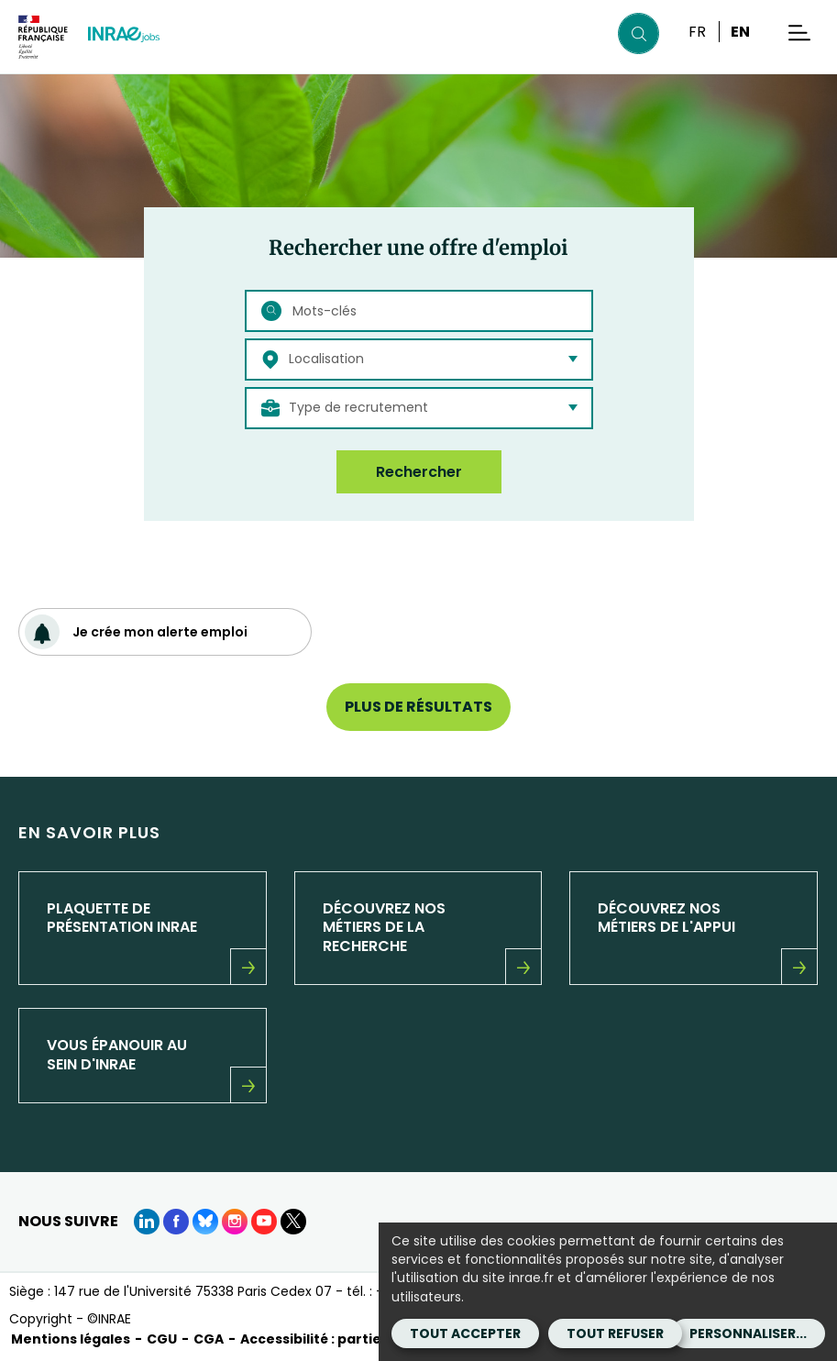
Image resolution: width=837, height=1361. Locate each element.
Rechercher (419, 471)
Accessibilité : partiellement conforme (375, 1339)
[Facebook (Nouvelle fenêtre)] (176, 1221)
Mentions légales (70, 1339)
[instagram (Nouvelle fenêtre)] (235, 1221)
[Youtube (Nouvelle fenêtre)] (264, 1221)
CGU (162, 1339)
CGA (208, 1339)
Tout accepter (465, 1333)
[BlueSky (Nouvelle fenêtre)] (205, 1221)
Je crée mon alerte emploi (136, 631)
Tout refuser (615, 1333)
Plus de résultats (418, 706)
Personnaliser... (748, 1333)
